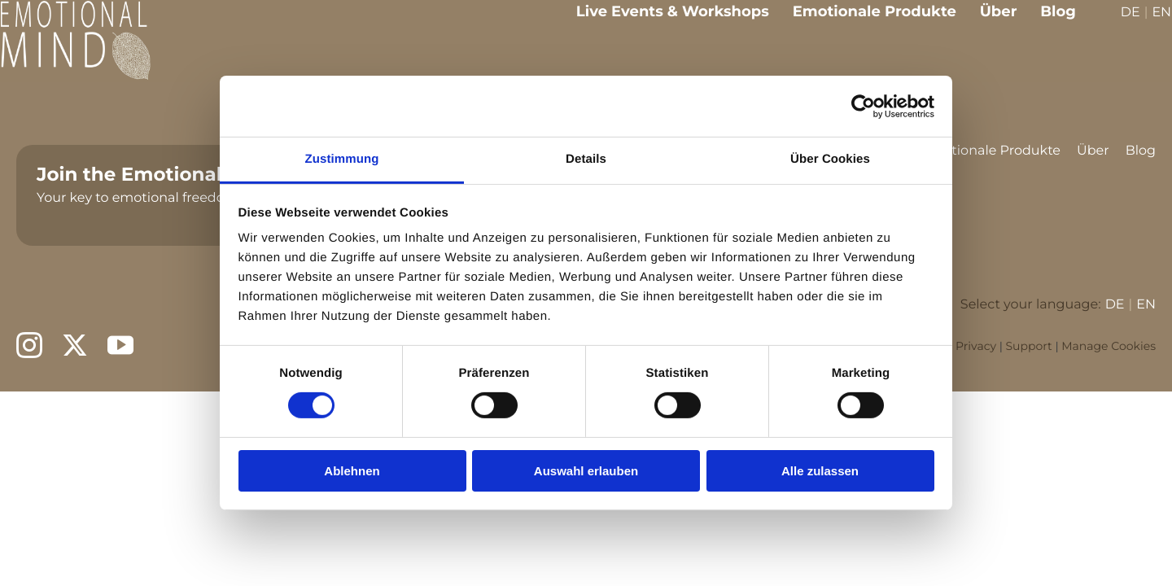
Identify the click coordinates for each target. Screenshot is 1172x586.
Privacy (976, 346)
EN (1150, 25)
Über (987, 23)
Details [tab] (586, 159)
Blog (1047, 23)
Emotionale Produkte (863, 23)
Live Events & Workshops (661, 23)
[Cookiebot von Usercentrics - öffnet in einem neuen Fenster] (863, 106)
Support (1028, 346)
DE (1119, 25)
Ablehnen (351, 471)
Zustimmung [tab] (342, 159)
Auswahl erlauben (586, 471)
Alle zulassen (820, 471)
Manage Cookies (1108, 346)
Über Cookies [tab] (830, 159)
